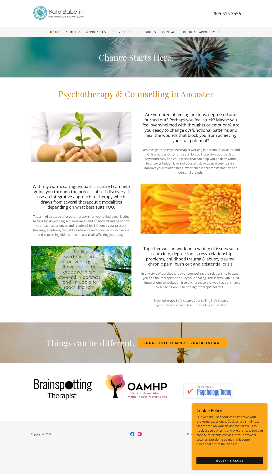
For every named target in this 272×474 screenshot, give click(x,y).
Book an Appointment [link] (202, 32)
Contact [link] (169, 32)
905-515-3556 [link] (227, 13)
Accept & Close (229, 460)
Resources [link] (147, 32)
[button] (73, 32)
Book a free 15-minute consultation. (182, 343)
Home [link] (55, 32)
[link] (58, 13)
